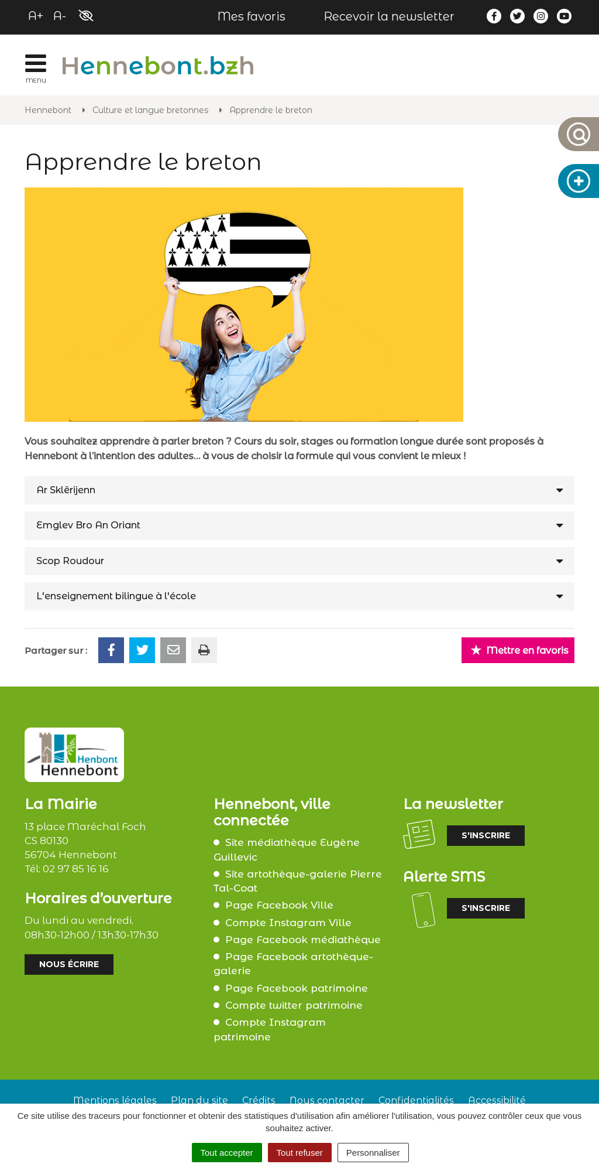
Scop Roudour (70, 560)
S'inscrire (486, 835)
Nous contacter (327, 1100)
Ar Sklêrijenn (65, 490)
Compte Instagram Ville (288, 922)
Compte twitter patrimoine (294, 1005)
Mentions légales (115, 1100)
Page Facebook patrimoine (296, 988)
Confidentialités (416, 1100)
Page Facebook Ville (279, 905)
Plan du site (199, 1100)
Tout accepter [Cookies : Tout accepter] (227, 1153)
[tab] (299, 490)
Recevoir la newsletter (389, 16)
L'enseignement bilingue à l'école (116, 596)
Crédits (259, 1100)
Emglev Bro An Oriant (88, 525)
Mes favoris (251, 16)
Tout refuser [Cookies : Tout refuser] (300, 1153)
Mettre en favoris (519, 650)
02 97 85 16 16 (76, 869)
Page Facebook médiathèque (303, 939)
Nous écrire (69, 964)
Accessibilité (497, 1100)
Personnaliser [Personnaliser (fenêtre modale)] (373, 1153)
